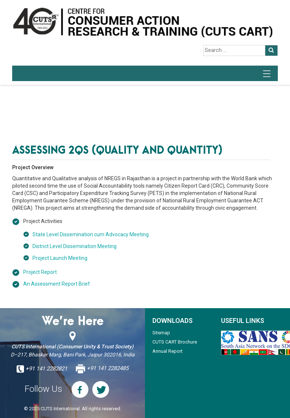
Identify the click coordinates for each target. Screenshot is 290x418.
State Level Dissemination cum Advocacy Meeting (90, 234)
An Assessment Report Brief (56, 284)
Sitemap (161, 332)
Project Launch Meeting (59, 258)
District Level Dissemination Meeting (74, 246)
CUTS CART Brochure (174, 342)
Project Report (40, 272)
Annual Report (167, 351)
